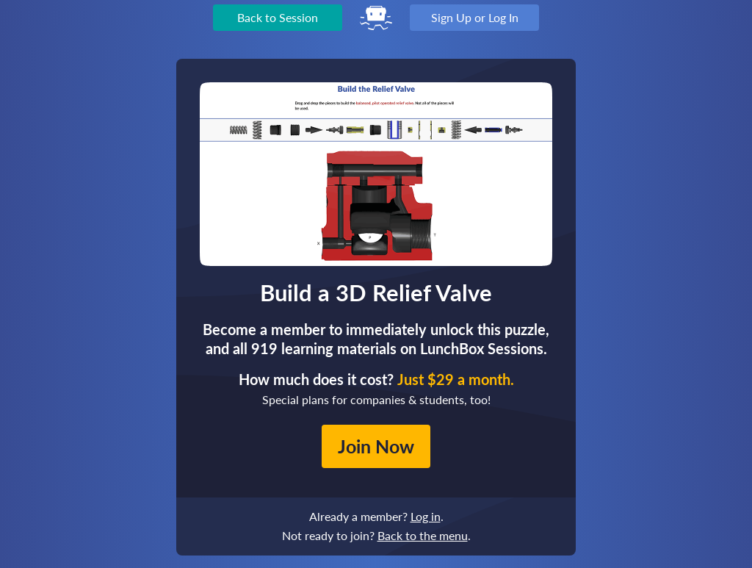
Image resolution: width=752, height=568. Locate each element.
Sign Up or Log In (474, 17)
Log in (426, 516)
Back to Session (277, 17)
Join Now (376, 446)
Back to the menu (422, 535)
